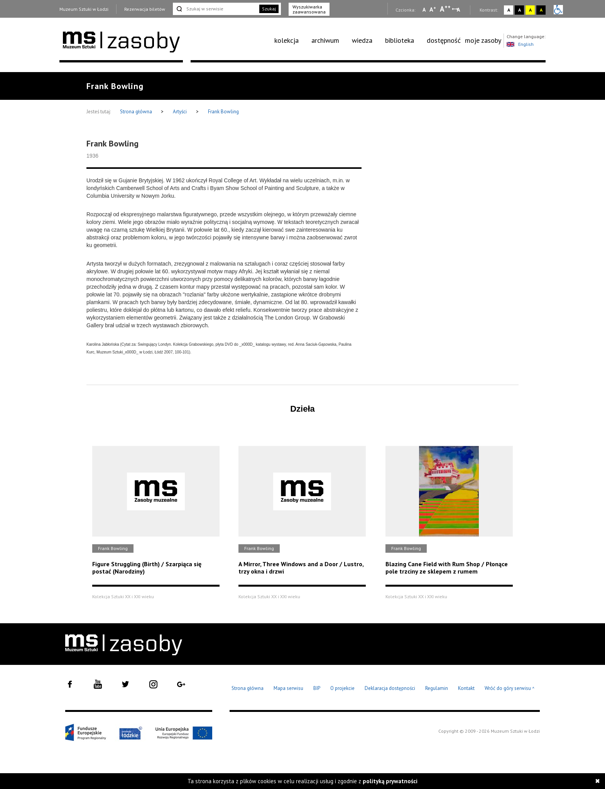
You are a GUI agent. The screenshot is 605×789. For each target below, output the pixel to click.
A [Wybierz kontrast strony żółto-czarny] (530, 10)
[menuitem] (290, 40)
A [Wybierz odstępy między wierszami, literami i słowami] (459, 9)
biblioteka (399, 40)
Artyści (180, 111)
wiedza (362, 40)
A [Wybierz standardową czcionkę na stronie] (432, 9)
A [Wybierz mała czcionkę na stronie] (424, 9)
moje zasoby (483, 40)
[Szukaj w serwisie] (215, 9)
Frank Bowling (223, 111)
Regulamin (436, 688)
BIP (316, 688)
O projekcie (342, 688)
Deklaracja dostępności (390, 688)
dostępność (444, 40)
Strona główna (136, 111)
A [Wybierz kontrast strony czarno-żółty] (541, 10)
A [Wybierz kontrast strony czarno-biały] (519, 10)
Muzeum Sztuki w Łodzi (83, 9)
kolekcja (286, 40)
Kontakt (466, 688)
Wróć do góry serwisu (510, 688)
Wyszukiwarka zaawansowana (309, 9)
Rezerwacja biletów (144, 9)
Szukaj (269, 9)
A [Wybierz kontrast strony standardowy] (508, 10)
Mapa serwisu (288, 688)
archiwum (325, 40)
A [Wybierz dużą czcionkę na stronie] (445, 8)
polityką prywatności (390, 781)
